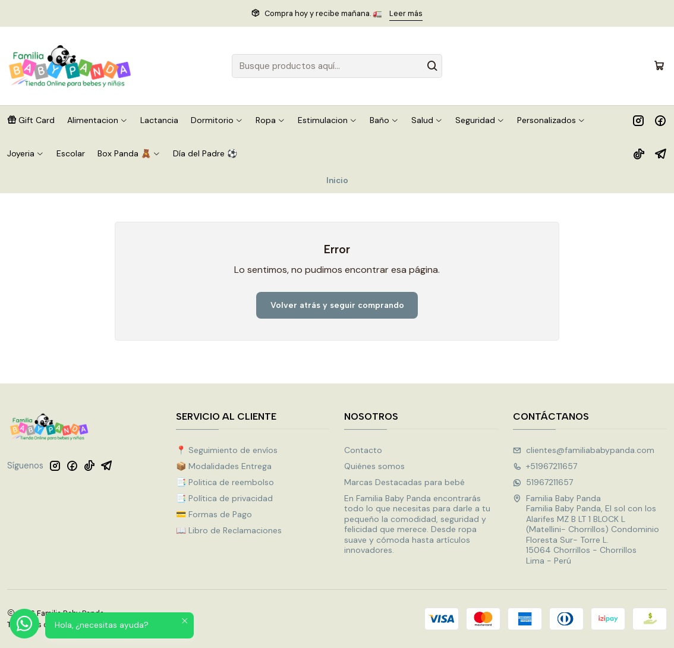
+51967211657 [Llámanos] (545, 466)
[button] (31, 120)
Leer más (406, 13)
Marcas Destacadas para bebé (404, 482)
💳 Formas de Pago (214, 514)
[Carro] (659, 66)
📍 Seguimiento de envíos (227, 450)
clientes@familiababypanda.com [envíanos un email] (583, 450)
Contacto (363, 450)
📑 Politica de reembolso (225, 482)
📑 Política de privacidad (224, 498)
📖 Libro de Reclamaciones (229, 530)
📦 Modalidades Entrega (224, 466)
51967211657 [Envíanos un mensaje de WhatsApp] (543, 482)
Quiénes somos (374, 466)
